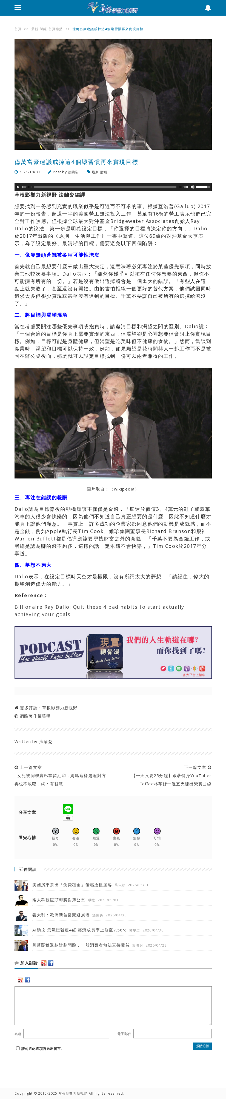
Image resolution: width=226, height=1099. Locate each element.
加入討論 (26, 963)
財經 (43, 29)
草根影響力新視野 (60, 707)
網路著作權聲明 (35, 716)
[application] (113, 187)
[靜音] (192, 187)
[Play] (18, 187)
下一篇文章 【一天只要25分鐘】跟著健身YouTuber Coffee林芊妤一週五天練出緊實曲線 (170, 775)
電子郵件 (124, 1034)
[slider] (105, 187)
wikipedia (124, 489)
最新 (34, 29)
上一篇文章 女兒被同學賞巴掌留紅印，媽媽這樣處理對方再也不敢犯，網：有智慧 (60, 775)
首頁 (18, 29)
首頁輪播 (55, 29)
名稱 (18, 1034)
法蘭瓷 (73, 172)
